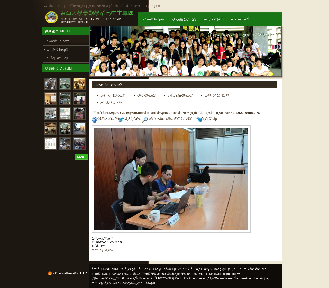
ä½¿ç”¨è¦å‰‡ (141, 283)
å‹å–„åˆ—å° (121, 6)
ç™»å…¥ (140, 6)
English (155, 6)
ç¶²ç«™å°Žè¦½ (98, 6)
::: (45, 5)
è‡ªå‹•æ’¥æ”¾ (105, 119)
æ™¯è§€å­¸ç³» (76, 6)
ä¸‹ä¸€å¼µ (206, 119)
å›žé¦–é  (56, 6)
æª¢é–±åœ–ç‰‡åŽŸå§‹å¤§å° (168, 119)
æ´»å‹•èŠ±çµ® (108, 113)
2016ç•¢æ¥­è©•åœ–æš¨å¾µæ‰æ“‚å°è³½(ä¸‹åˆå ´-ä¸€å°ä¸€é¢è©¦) (178, 113)
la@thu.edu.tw (230, 274)
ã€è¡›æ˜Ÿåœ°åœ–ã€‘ (250, 269)
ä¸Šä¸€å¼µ (130, 119)
